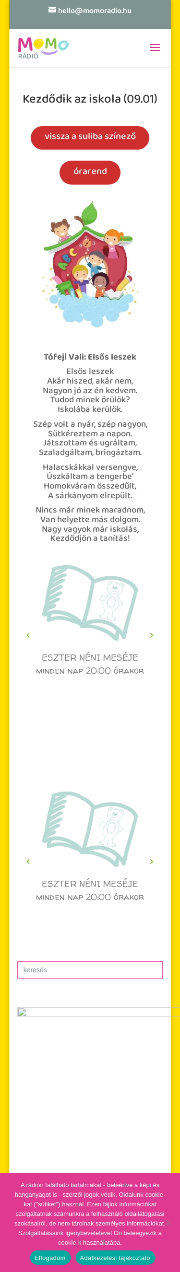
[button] (90, 635)
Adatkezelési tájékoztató (115, 1257)
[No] (168, 1222)
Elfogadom (50, 1257)
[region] (90, 635)
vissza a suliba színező (90, 137)
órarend (90, 172)
